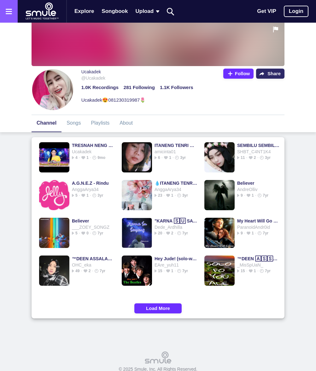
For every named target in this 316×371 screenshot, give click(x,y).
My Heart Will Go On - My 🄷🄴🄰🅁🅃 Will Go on (258, 220)
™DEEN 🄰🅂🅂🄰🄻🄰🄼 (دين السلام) (258, 258)
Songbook (115, 11)
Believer (245, 183)
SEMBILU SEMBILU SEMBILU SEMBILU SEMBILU (258, 145)
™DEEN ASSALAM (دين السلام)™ (93, 258)
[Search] (170, 11)
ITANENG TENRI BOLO (176, 145)
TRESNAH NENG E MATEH (93, 145)
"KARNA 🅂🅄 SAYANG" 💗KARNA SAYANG (176, 220)
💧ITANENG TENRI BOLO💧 (176, 183)
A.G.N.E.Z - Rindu (90, 183)
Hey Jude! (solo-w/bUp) (176, 258)
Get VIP (266, 11)
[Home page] (42, 11)
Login (296, 11)
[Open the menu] (9, 11)
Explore (84, 11)
